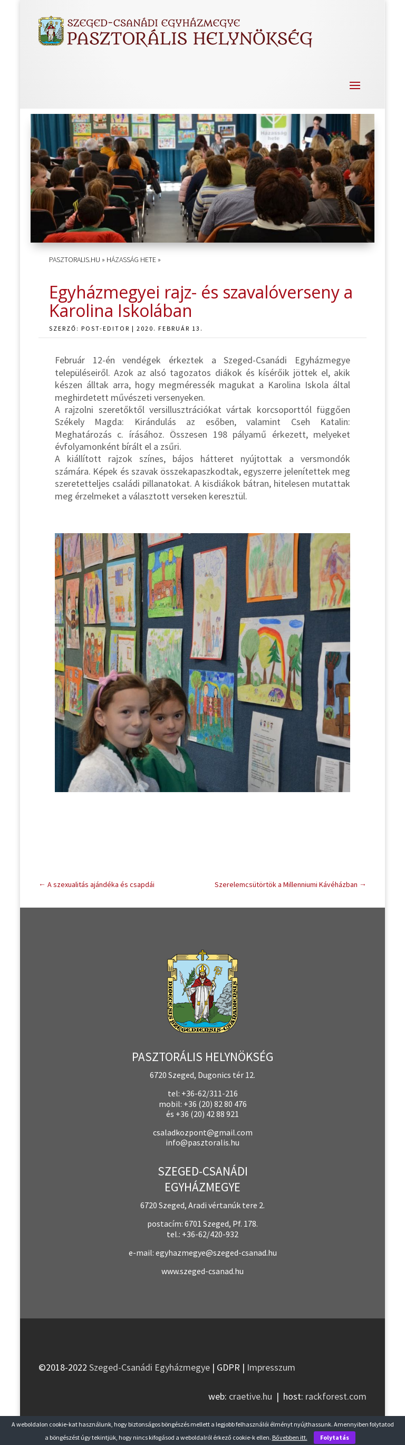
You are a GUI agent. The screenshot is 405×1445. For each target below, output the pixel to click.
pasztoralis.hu (74, 259)
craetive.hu (250, 1396)
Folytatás (334, 1437)
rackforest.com (336, 1396)
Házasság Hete (131, 259)
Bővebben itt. (289, 1437)
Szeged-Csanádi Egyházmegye (149, 1367)
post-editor (105, 328)
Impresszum (271, 1367)
